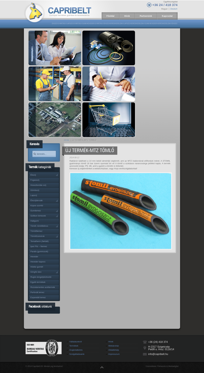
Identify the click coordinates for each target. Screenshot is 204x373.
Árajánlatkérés (76, 350)
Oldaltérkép (113, 350)
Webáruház (113, 346)
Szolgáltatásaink (76, 354)
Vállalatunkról (75, 341)
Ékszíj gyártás (58, 23)
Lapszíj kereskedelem (133, 23)
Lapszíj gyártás (74, 23)
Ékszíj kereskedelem (113, 23)
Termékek (73, 346)
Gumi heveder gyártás (92, 23)
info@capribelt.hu (158, 354)
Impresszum (114, 354)
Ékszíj (174, 23)
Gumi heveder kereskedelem (157, 23)
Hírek (66, 140)
